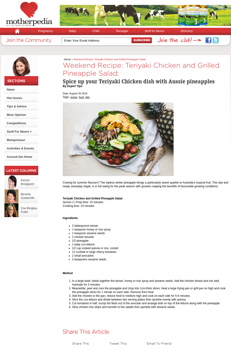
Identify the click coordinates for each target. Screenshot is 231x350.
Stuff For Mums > (19, 131)
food (81, 97)
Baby (72, 31)
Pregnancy (45, 31)
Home (67, 59)
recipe (73, 97)
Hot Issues (14, 98)
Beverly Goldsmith (28, 196)
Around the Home (19, 157)
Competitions (16, 123)
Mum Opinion (16, 115)
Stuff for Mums (154, 31)
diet (87, 97)
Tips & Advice (17, 106)
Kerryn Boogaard (27, 182)
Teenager (122, 31)
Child (95, 31)
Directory (187, 31)
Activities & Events (20, 148)
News (11, 89)
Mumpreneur (16, 140)
